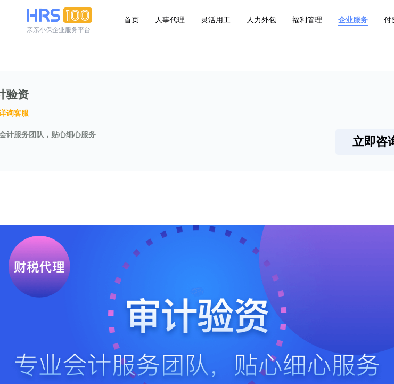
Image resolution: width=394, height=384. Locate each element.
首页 (131, 19)
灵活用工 (216, 19)
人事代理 (170, 19)
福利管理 (307, 19)
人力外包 (261, 19)
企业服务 (353, 19)
